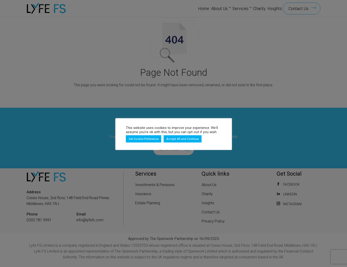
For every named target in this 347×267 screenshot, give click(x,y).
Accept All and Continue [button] (182, 139)
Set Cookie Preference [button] (143, 139)
